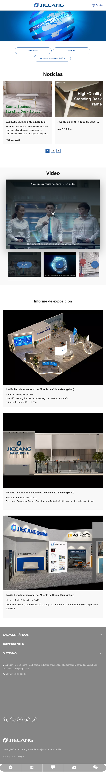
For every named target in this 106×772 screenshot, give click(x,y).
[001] (53, 347)
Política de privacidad (52, 749)
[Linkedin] (5, 719)
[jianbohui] (53, 450)
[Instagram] (27, 719)
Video (71, 50)
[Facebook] (20, 719)
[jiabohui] (53, 553)
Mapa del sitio (34, 749)
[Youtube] (12, 719)
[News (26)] (53, 20)
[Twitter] (34, 719)
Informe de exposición (52, 58)
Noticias (33, 50)
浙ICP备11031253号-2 (13, 756)
